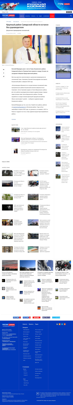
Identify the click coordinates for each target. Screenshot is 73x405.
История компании (38, 369)
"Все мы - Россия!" (38, 334)
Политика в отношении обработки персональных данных (7, 344)
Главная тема (25, 336)
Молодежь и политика (25, 348)
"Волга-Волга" (37, 349)
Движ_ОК (37, 362)
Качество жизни (38, 347)
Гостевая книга (38, 373)
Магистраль (25, 341)
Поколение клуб (26, 353)
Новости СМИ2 (5, 161)
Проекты (33, 16)
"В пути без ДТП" (38, 357)
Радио (40, 16)
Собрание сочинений (27, 358)
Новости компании (38, 371)
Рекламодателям (38, 377)
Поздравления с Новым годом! (26, 351)
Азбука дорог (37, 336)
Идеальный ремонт (38, 354)
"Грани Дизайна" (26, 329)
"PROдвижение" (38, 331)
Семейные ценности (27, 355)
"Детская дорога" (26, 331)
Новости (22, 16)
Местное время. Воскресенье (26, 344)
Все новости (63, 111)
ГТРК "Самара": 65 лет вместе (26, 339)
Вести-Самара (25, 334)
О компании (46, 16)
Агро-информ (37, 338)
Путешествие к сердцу (38, 352)
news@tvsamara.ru (6, 338)
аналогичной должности (19, 107)
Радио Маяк (26, 380)
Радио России (26, 382)
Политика (14, 119)
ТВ (37, 16)
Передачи (25, 327)
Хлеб (24, 360)
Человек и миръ (38, 344)
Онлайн (52, 16)
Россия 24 (25, 372)
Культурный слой (38, 342)
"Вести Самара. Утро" (39, 329)
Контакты (37, 375)
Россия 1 (25, 370)
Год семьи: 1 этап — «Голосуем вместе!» (38, 360)
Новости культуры (38, 340)
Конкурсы (27, 16)
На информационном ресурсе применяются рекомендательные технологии (9, 348)
